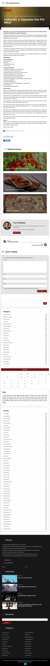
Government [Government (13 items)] (11, 397)
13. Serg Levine (25, 441)
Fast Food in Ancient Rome (11, 210)
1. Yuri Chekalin (25, 413)
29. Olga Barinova (25, 479)
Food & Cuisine (7, 10)
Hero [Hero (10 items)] (17, 397)
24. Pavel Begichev (25, 467)
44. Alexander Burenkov (25, 514)
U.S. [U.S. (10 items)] (30, 400)
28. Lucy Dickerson (25, 476)
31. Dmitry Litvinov (25, 484)
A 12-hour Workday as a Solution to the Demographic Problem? (30, 605)
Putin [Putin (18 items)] (3, 400)
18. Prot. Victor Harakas (25, 453)
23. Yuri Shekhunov (25, 465)
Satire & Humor (25, 354)
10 (31, 377)
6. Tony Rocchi (25, 425)
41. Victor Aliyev (25, 507)
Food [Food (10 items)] (40, 395)
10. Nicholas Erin (25, 434)
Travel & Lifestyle (25, 363)
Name (4, 273)
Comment (5, 259)
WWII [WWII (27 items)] (46, 400)
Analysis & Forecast (25, 314)
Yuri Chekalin (6, 131)
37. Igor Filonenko (25, 498)
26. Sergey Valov (25, 472)
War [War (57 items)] (43, 400)
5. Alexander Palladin (25, 422)
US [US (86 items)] (36, 400)
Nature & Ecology (25, 344)
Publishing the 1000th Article (27, 595)
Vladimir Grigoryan (41, 187)
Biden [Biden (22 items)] (5, 395)
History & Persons (25, 335)
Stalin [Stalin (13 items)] (21, 400)
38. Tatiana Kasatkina (25, 500)
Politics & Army (25, 347)
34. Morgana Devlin (25, 491)
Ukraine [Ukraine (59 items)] (33, 400)
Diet (4, 136)
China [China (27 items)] (11, 395)
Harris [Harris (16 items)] (15, 397)
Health (8, 136)
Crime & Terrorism (25, 319)
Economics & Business (25, 323)
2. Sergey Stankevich (25, 415)
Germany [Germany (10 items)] (4, 397)
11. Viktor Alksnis (25, 437)
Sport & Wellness (25, 361)
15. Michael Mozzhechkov (25, 446)
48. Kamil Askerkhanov (25, 523)
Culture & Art (25, 321)
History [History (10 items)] (20, 397)
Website (4, 283)
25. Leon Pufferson (25, 469)
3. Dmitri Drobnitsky (25, 418)
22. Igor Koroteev (25, 462)
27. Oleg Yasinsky (25, 474)
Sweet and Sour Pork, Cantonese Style (14, 189)
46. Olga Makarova (25, 519)
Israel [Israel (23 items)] (26, 397)
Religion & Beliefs (25, 349)
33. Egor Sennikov (25, 488)
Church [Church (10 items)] (14, 395)
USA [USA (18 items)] (38, 400)
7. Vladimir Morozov (25, 427)
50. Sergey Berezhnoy (25, 528)
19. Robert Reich (25, 455)
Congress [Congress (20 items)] (18, 395)
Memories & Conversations (25, 342)
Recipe (12, 136)
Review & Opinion (25, 351)
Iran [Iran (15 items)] (23, 397)
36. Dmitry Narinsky (25, 495)
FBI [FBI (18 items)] (34, 395)
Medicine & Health (25, 340)
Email (4, 278)
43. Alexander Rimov (25, 512)
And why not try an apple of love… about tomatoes (17, 168)
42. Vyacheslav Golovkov (25, 509)
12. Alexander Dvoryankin (25, 439)
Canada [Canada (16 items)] (8, 395)
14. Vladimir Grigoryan (25, 444)
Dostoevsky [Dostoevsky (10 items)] (23, 395)
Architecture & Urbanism (25, 316)
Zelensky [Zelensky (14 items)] (4, 402)
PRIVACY (3, 566)
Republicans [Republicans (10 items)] (7, 400)
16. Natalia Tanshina (25, 448)
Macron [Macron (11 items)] (32, 397)
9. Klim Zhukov (25, 432)
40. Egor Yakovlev (25, 505)
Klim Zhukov (42, 209)
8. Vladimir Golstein (25, 429)
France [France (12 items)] (43, 395)
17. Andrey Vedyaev (25, 451)
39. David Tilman (25, 502)
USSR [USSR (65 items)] (41, 400)
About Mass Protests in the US (27, 586)
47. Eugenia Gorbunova (25, 521)
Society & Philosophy (25, 358)
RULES (26, 566)
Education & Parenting (25, 326)
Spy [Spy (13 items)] (18, 400)
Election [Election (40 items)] (27, 395)
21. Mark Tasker (25, 460)
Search (45, 303)
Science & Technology (25, 356)
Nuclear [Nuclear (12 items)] (45, 397)
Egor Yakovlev (41, 166)
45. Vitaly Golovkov (25, 516)
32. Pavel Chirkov (25, 486)
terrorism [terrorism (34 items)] (24, 400)
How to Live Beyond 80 (25, 577)
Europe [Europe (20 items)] (32, 395)
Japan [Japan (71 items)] (29, 397)
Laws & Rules (25, 337)
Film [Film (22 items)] (37, 395)
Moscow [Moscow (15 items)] (39, 397)
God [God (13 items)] (7, 397)
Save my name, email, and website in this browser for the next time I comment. (21, 288)
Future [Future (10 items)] (46, 395)
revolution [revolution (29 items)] (12, 400)
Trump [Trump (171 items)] (28, 400)
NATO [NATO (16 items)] (42, 397)
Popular (14, 154)
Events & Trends (25, 328)
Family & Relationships (25, 330)
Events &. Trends (5, 639)
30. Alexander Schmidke (25, 481)
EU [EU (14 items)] (29, 395)
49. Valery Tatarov (25, 526)
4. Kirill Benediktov (25, 420)
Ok (25, 664)
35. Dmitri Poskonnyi (25, 493)
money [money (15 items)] (35, 397)
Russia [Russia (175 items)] (16, 400)
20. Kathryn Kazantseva (25, 458)
